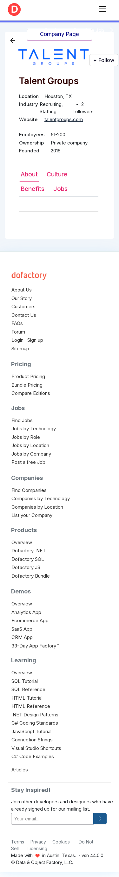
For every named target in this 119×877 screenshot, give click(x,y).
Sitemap (20, 349)
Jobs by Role (25, 437)
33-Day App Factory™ (35, 646)
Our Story (21, 298)
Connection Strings (32, 740)
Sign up (35, 340)
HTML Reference (30, 706)
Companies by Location (37, 507)
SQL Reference (28, 689)
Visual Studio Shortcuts (36, 748)
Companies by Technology (40, 498)
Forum (18, 332)
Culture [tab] (57, 174)
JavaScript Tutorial (31, 731)
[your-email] (52, 819)
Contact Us (23, 315)
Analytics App (26, 612)
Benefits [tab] (32, 189)
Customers (23, 307)
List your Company (31, 515)
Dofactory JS (25, 567)
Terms (17, 841)
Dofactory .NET (28, 551)
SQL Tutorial (24, 681)
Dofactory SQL (27, 559)
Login (17, 340)
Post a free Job (28, 462)
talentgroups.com (63, 119)
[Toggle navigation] (102, 7)
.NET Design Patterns (34, 715)
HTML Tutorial (27, 698)
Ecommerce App (30, 620)
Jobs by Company (31, 454)
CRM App (22, 637)
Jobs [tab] (60, 189)
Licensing (37, 848)
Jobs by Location (30, 445)
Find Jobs (22, 420)
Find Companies (29, 490)
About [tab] (29, 174)
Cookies (61, 841)
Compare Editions (30, 393)
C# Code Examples (32, 756)
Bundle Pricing (27, 385)
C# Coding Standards (34, 723)
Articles (19, 770)
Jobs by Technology (33, 429)
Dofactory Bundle (30, 576)
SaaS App (21, 629)
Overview (21, 542)
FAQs (17, 323)
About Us (21, 290)
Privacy (38, 841)
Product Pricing (28, 376)
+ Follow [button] (103, 60)
